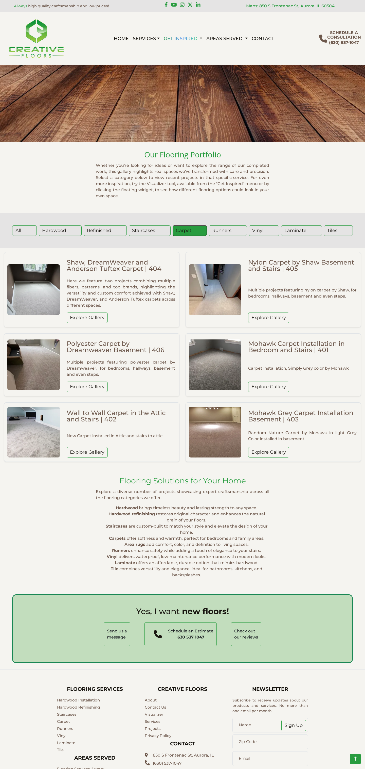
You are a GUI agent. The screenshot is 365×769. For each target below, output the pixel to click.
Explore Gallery (87, 317)
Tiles (332, 230)
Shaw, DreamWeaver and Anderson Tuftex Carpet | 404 (114, 265)
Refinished (99, 230)
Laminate (295, 230)
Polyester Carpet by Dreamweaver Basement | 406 (115, 347)
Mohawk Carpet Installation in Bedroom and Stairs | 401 (296, 347)
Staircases (143, 230)
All (18, 230)
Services (152, 721)
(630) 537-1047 (163, 763)
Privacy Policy (158, 735)
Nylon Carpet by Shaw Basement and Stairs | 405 (301, 265)
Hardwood (54, 230)
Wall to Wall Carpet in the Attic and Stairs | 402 (116, 416)
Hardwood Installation (78, 700)
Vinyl (258, 230)
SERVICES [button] (144, 38)
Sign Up (294, 725)
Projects (153, 728)
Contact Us (155, 707)
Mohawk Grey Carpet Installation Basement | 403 (300, 416)
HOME (121, 38)
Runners (221, 230)
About (151, 700)
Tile (60, 749)
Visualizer (154, 714)
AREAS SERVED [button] (225, 38)
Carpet (183, 230)
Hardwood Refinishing (78, 707)
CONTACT (263, 38)
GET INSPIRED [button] (181, 38)
